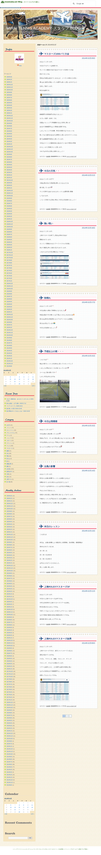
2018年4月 (9, 242)
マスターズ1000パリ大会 (56, 54)
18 (33, 379)
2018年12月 (9, 221)
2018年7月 (9, 234)
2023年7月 (9, 159)
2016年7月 (9, 296)
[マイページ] (27, 2)
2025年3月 (9, 108)
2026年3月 (9, 77)
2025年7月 (9, 97)
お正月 (8, 425)
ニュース (32, 849)
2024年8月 (9, 126)
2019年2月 (9, 216)
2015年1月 (9, 327)
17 (28, 379)
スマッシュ (9, 443)
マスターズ (9, 448)
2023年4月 (9, 167)
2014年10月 (9, 335)
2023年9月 (9, 154)
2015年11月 (9, 317)
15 (19, 379)
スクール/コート (53, 849)
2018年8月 (9, 232)
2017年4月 (9, 273)
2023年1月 (9, 175)
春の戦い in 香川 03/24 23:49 (14, 408)
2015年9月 (9, 322)
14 (15, 379)
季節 (7, 456)
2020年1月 (9, 188)
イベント (8, 427)
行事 (7, 474)
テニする (44, 849)
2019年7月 (9, 203)
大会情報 (60, 849)
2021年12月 (9, 180)
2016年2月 (9, 309)
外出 (7, 453)
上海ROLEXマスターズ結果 (57, 638)
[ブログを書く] (35, 2)
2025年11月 (9, 87)
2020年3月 (9, 182)
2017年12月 (9, 252)
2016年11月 (9, 286)
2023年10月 (9, 151)
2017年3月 (9, 275)
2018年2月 (9, 247)
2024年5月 (9, 133)
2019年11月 (9, 193)
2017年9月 (9, 260)
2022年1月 (9, 177)
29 (19, 384)
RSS (20, 65)
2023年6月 (9, 162)
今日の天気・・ (52, 171)
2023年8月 (9, 157)
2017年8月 (9, 263)
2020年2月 (9, 185)
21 (15, 381)
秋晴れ (47, 298)
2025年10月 (9, 89)
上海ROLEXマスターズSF (57, 586)
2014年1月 (9, 358)
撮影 (7, 466)
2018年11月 (9, 224)
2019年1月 (9, 219)
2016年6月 (9, 299)
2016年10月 (9, 288)
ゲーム (8, 435)
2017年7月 (9, 265)
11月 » (33, 386)
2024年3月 (9, 139)
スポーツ (8, 440)
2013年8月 (9, 366)
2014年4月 (9, 350)
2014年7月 (9, 343)
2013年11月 (9, 363)
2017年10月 (9, 257)
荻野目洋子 (9, 471)
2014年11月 (9, 332)
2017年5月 (9, 270)
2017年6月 (9, 268)
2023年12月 (9, 146)
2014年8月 (9, 340)
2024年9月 (9, 123)
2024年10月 (9, 120)
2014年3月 (9, 353)
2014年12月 (9, 330)
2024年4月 (9, 136)
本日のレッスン (52, 526)
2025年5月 (9, 102)
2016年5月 (9, 301)
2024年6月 (9, 131)
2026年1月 (9, 82)
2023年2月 (9, 172)
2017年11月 (9, 255)
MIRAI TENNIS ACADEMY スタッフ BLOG (43, 28)
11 (33, 377)
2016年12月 (9, 283)
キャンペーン (10, 430)
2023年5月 (9, 164)
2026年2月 (9, 79)
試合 (7, 476)
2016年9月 (9, 291)
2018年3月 (9, 244)
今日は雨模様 (50, 421)
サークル (39, 849)
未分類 (48, 156)
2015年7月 (9, 325)
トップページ (17, 849)
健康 (7, 451)
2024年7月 (9, 128)
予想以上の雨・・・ (54, 351)
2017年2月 (9, 278)
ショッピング (25, 849)
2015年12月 (9, 314)
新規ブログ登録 (83, 849)
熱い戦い (48, 223)
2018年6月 (9, 237)
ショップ (8, 438)
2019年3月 (9, 213)
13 (10, 379)
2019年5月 (9, 208)
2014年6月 (9, 345)
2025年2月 (9, 110)
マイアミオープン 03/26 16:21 (14, 406)
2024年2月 (9, 141)
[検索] (83, 3)
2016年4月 (9, 304)
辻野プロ (8, 479)
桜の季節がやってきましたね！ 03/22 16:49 (18, 411)
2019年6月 (9, 206)
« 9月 (5, 386)
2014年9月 (9, 337)
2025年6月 (9, 100)
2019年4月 (9, 211)
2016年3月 (9, 306)
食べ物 (8, 482)
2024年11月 (9, 118)
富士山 (8, 458)
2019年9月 (9, 198)
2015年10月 (9, 319)
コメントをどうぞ (71, 156)
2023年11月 (9, 149)
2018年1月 (9, 250)
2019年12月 (9, 190)
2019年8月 (9, 201)
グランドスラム (10, 433)
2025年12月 (9, 84)
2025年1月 (9, 113)
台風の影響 (49, 466)
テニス (8, 445)
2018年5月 (9, 239)
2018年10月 (9, 226)
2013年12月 (9, 361)
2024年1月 (9, 144)
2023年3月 (9, 170)
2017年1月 (9, 281)
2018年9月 (9, 229)
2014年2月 (9, 356)
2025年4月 (9, 105)
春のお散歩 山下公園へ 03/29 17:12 (16, 403)
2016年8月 (9, 294)
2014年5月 (9, 348)
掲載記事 (8, 464)
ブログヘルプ (74, 849)
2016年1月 (9, 312)
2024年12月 (9, 115)
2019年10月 (9, 195)
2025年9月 (9, 92)
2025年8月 (9, 95)
